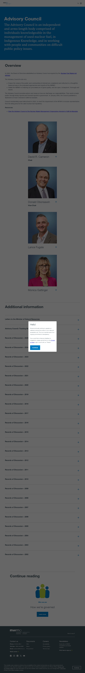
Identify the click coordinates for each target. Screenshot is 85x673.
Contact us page (31, 332)
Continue (28, 338)
